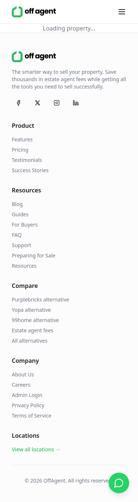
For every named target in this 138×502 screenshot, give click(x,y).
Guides (20, 214)
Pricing (20, 149)
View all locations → (36, 449)
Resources (24, 265)
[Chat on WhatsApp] (119, 483)
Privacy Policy (28, 405)
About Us (23, 374)
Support (21, 245)
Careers (21, 384)
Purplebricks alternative (40, 299)
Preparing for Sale (33, 255)
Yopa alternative (31, 309)
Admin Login (27, 394)
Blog (17, 204)
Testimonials (27, 159)
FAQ (17, 234)
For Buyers (25, 224)
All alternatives (29, 340)
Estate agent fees (32, 330)
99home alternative (35, 320)
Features (22, 139)
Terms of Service (32, 415)
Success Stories (30, 170)
